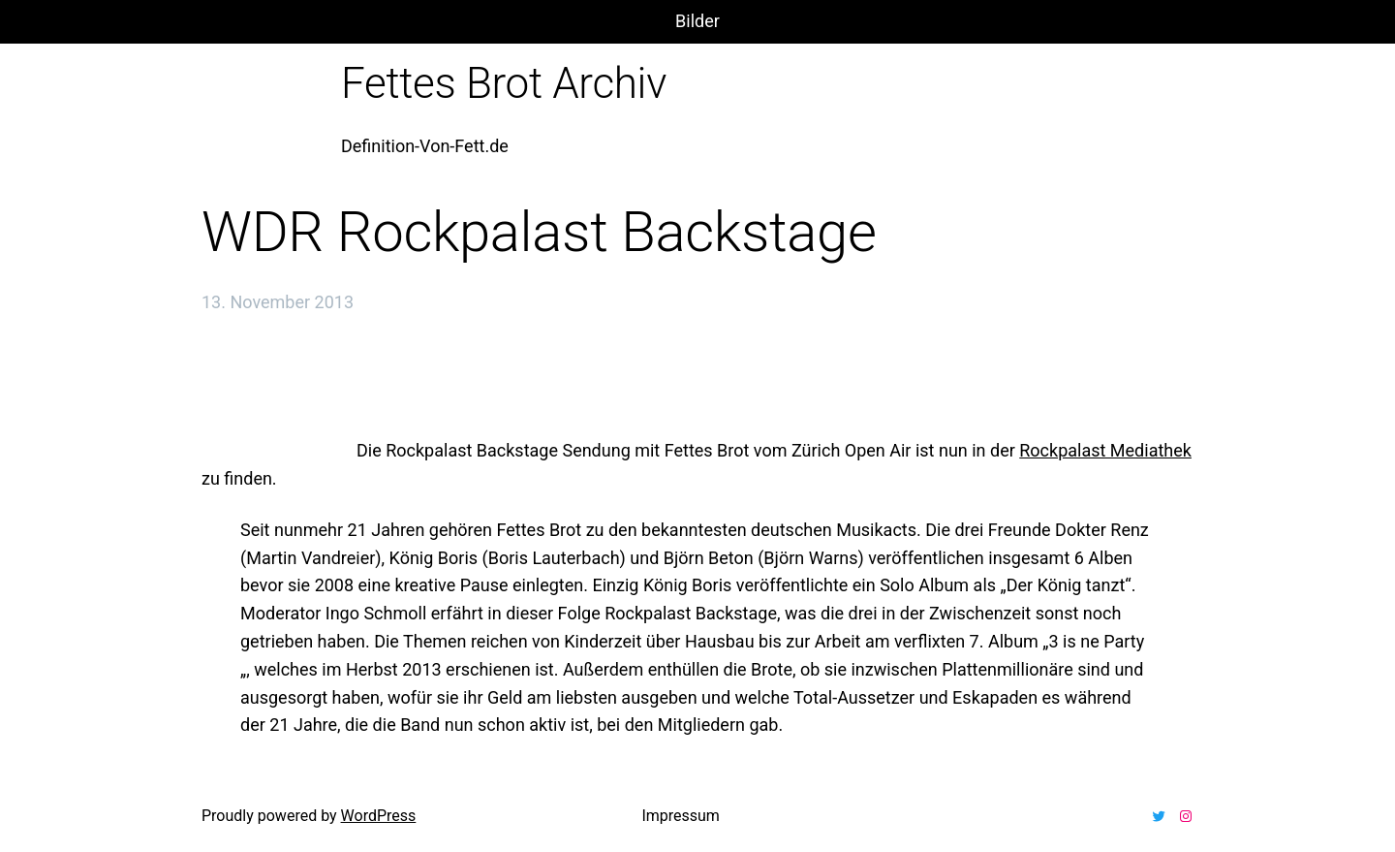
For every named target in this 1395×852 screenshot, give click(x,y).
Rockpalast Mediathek (1105, 450)
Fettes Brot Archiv (503, 83)
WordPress (379, 815)
